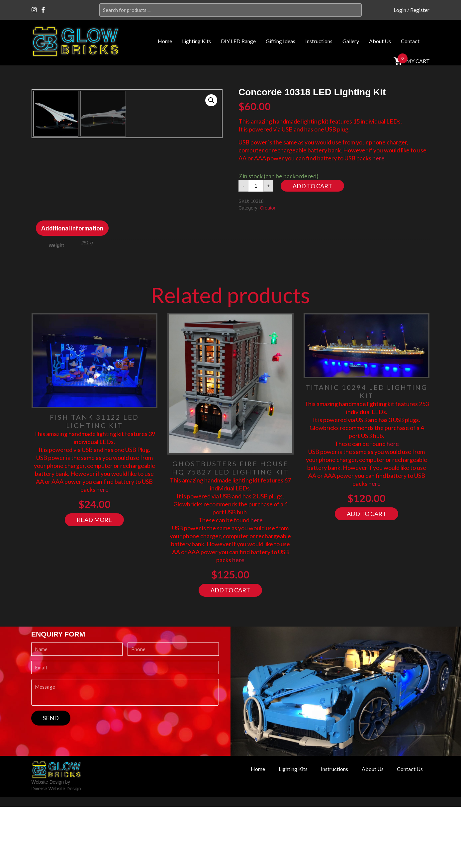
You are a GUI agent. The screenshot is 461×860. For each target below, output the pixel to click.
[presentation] (81, 792)
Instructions (318, 41)
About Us (380, 41)
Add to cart (312, 186)
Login (400, 10)
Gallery (350, 41)
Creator (268, 208)
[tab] (72, 281)
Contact (410, 41)
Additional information (72, 281)
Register (419, 10)
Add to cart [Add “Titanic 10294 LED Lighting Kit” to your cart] (366, 566)
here (378, 158)
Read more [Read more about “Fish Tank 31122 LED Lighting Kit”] (94, 572)
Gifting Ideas (280, 41)
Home (165, 41)
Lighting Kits (196, 41)
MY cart (417, 60)
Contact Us (408, 822)
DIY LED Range (238, 41)
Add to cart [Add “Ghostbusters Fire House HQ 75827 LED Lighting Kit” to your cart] (230, 643)
